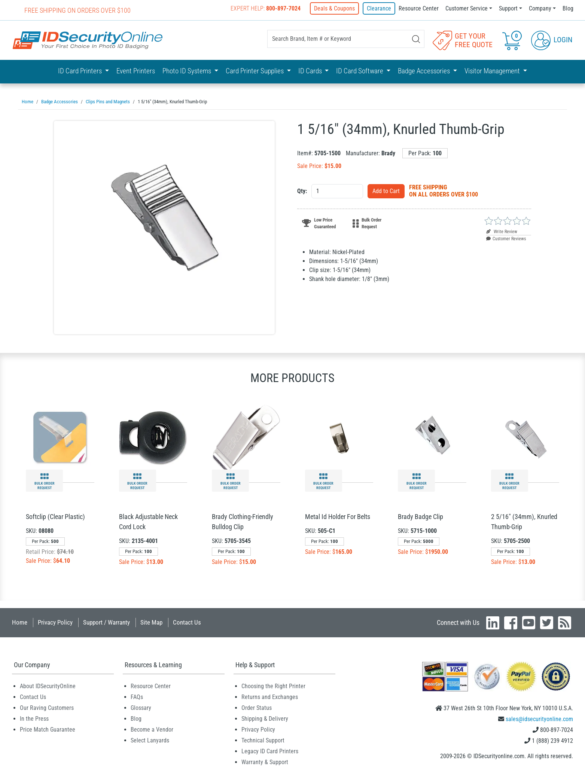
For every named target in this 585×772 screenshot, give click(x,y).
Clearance (379, 8)
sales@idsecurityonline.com (539, 718)
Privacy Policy (55, 622)
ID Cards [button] (310, 71)
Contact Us (187, 622)
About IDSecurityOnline (48, 685)
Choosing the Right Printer (273, 685)
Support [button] (508, 8)
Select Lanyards (150, 740)
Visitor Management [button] (492, 71)
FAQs (137, 696)
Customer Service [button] (466, 8)
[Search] (416, 39)
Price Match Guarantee (47, 729)
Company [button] (540, 8)
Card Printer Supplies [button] (255, 71)
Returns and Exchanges (269, 696)
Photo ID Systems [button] (187, 71)
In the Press (34, 718)
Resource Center (419, 8)
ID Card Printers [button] (80, 71)
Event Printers (135, 71)
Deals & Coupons (335, 8)
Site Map (151, 622)
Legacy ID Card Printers (269, 750)
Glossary (141, 707)
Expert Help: (266, 8)
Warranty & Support (264, 761)
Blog (568, 8)
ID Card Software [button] (360, 71)
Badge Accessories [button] (424, 71)
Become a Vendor (152, 729)
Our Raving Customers (47, 707)
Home (19, 622)
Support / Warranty (106, 622)
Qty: (302, 190)
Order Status (256, 707)
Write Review (501, 231)
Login (551, 39)
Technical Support (262, 740)
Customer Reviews (506, 238)
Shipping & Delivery (264, 718)
